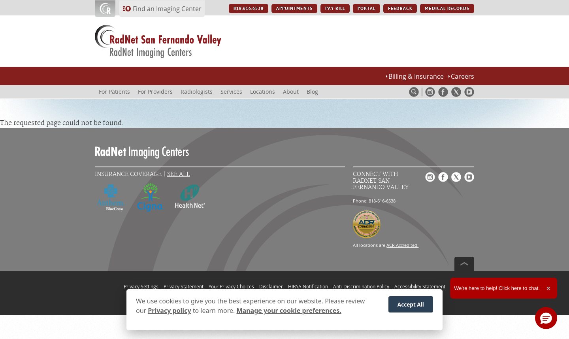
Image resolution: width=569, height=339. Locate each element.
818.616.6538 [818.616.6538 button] (249, 8)
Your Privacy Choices (231, 286)
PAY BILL (335, 8)
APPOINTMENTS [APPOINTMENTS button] (294, 8)
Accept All (411, 305)
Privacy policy (169, 312)
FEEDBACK (400, 8)
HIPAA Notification (308, 286)
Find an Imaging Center (167, 8)
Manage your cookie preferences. (289, 312)
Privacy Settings (141, 286)
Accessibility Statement (419, 286)
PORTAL (366, 8)
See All (178, 174)
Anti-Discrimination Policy (361, 286)
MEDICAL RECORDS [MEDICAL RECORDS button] (447, 8)
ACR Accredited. (402, 245)
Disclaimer (271, 286)
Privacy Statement (183, 286)
